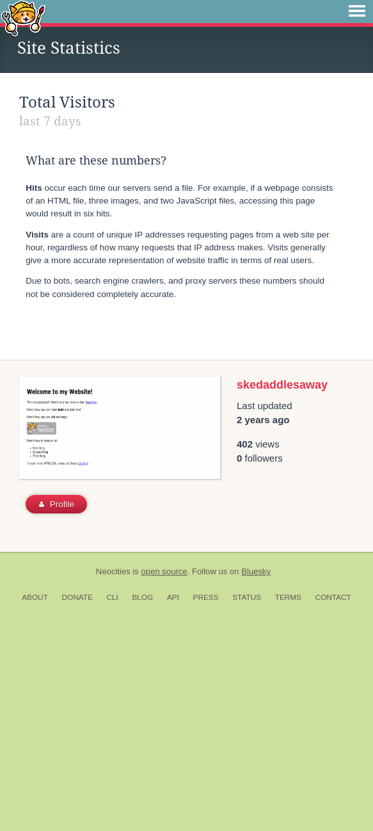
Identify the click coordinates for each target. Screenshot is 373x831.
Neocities (113, 779)
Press (206, 805)
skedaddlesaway (282, 592)
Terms (288, 805)
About (35, 805)
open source (164, 779)
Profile (56, 712)
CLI (112, 805)
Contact (333, 805)
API (173, 805)
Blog (142, 805)
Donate (77, 805)
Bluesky (256, 779)
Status (246, 805)
